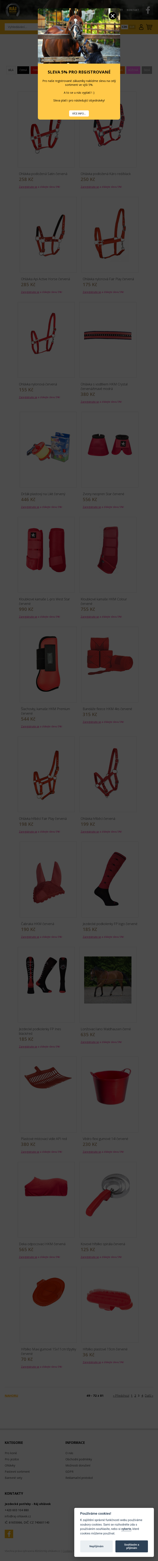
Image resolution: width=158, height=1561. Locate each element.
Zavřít (112, 16)
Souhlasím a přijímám (131, 1546)
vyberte (126, 1529)
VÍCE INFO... (79, 113)
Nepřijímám (96, 1546)
